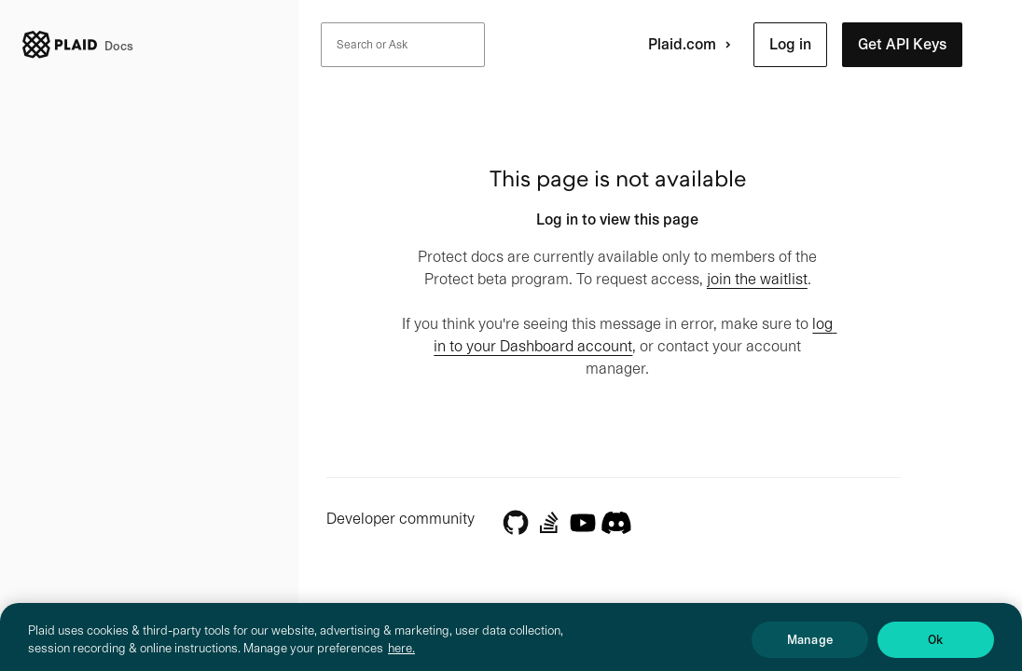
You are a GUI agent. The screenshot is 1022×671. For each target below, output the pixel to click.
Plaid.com (693, 45)
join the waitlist (757, 279)
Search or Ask (372, 44)
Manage (810, 647)
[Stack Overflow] (549, 523)
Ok (935, 647)
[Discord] (616, 521)
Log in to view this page (617, 219)
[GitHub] (516, 523)
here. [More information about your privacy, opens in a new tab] (401, 656)
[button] (790, 44)
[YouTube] (583, 523)
